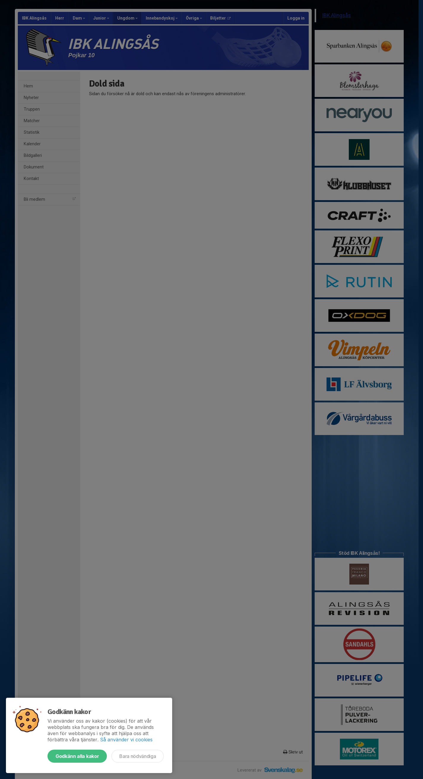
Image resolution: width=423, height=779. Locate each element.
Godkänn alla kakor (77, 756)
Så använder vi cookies (126, 740)
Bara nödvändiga (137, 756)
